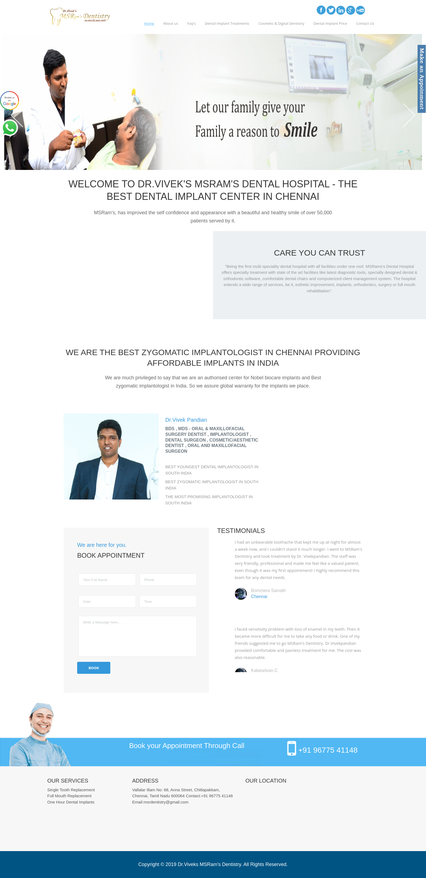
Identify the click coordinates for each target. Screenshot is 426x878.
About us (170, 23)
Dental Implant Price (330, 23)
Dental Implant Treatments (227, 23)
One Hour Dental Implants (70, 802)
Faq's (191, 23)
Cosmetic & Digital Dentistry (281, 23)
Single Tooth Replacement (71, 789)
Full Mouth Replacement (69, 795)
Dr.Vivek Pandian (186, 420)
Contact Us (365, 23)
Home (149, 23)
